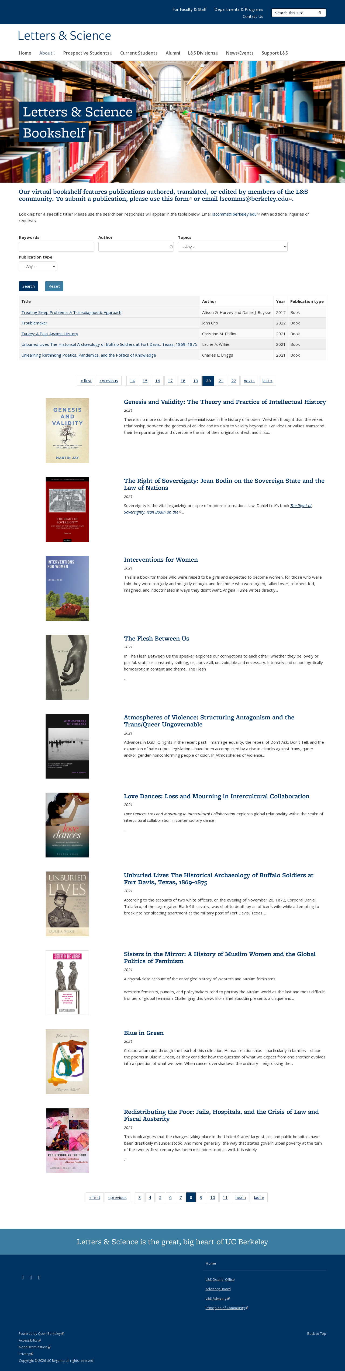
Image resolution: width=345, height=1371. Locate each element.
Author (105, 237)
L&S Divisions (203, 53)
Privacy (26, 1354)
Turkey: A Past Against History (49, 333)
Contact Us (253, 16)
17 (172, 382)
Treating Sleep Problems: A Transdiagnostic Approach (71, 312)
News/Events (240, 53)
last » (269, 382)
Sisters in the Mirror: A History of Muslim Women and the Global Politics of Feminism (220, 957)
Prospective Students (87, 53)
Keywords (29, 237)
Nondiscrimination (34, 1347)
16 (159, 382)
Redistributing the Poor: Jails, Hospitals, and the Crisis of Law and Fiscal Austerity (221, 1115)
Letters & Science (64, 36)
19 (197, 382)
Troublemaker (34, 323)
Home (25, 53)
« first (88, 382)
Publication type (35, 257)
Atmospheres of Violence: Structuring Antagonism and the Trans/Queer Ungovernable (209, 720)
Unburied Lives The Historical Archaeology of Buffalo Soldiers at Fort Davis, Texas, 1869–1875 (109, 344)
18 (185, 382)
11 (227, 1198)
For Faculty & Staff (189, 9)
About (47, 53)
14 (134, 382)
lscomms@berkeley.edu (256, 198)
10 (214, 1198)
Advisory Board (218, 1288)
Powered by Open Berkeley (41, 1333)
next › (251, 382)
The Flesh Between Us (156, 638)
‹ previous (110, 382)
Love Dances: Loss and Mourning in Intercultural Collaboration (216, 796)
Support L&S (275, 53)
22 (235, 382)
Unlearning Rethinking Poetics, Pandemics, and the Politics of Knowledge (88, 355)
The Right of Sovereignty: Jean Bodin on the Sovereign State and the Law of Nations (224, 484)
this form (177, 198)
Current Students (139, 53)
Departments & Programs (239, 9)
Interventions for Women (161, 559)
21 (223, 382)
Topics (184, 237)
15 (147, 382)
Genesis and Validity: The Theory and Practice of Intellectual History (225, 401)
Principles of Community (227, 1307)
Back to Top (316, 1333)
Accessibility (30, 1340)
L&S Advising (218, 1298)
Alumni (173, 53)
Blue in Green (144, 1032)
